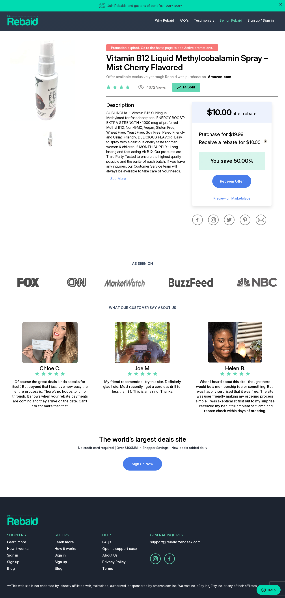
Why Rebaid (164, 20)
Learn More (173, 6)
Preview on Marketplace (231, 198)
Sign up (13, 562)
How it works (17, 548)
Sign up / (255, 20)
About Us (109, 555)
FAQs (106, 542)
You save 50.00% (231, 161)
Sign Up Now (142, 464)
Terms (107, 568)
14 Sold (186, 87)
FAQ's (184, 20)
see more (118, 178)
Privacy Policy (114, 562)
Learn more (16, 542)
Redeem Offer (232, 181)
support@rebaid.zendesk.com (175, 542)
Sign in (268, 20)
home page (165, 48)
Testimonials (204, 20)
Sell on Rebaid (231, 20)
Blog (11, 568)
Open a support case (119, 548)
